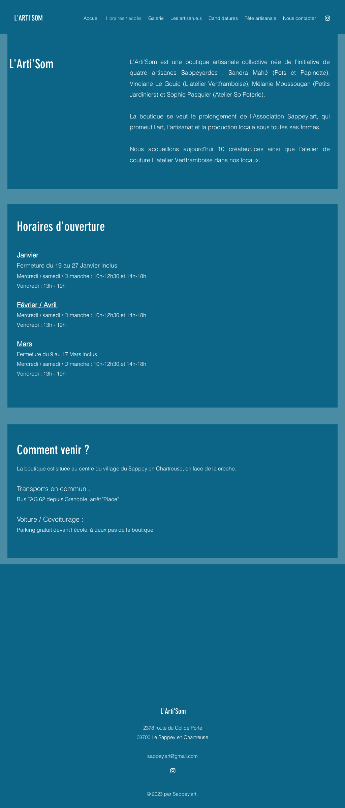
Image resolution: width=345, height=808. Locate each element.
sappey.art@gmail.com (172, 756)
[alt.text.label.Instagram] (327, 18)
